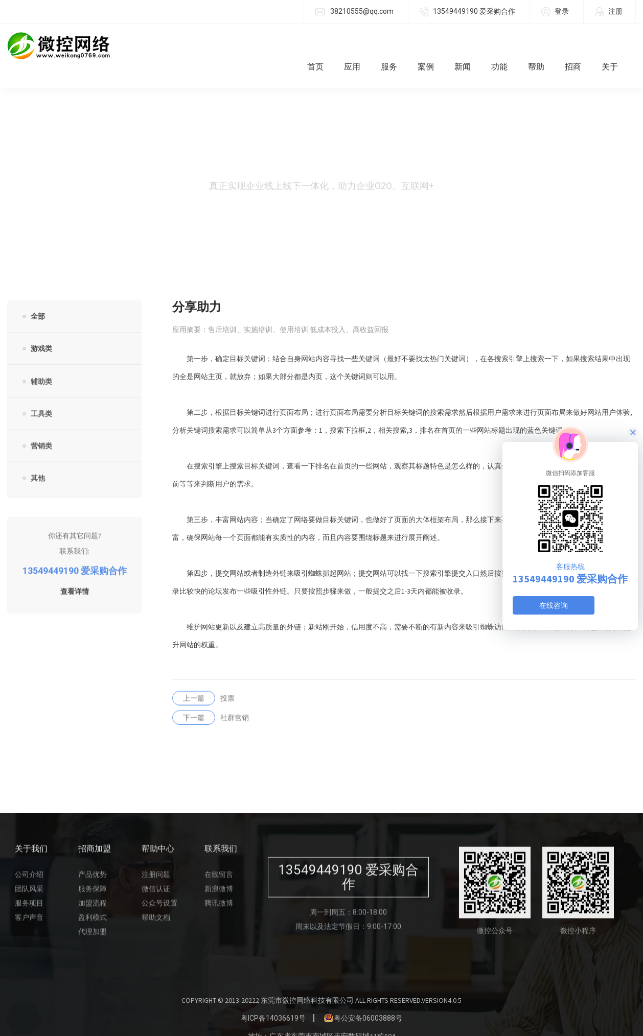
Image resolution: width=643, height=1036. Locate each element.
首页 (323, 46)
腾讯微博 (218, 887)
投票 (203, 682)
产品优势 (92, 858)
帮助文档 (156, 901)
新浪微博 (218, 872)
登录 (555, 11)
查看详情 (74, 575)
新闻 (470, 46)
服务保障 (92, 872)
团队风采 (29, 872)
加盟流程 (92, 887)
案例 (433, 46)
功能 (507, 46)
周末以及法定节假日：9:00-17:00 (348, 910)
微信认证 (156, 872)
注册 (609, 11)
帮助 (544, 46)
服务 (396, 46)
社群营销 (210, 701)
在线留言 (218, 858)
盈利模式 (92, 901)
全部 (38, 295)
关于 (617, 46)
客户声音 (29, 901)
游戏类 (41, 328)
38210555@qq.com (354, 12)
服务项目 (29, 887)
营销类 (41, 430)
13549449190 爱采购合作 (467, 12)
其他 (38, 462)
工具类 (41, 398)
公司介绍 (29, 858)
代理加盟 (92, 915)
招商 (580, 46)
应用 (360, 46)
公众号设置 (159, 887)
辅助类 (41, 365)
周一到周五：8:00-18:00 (348, 896)
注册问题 (156, 858)
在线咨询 (553, 605)
